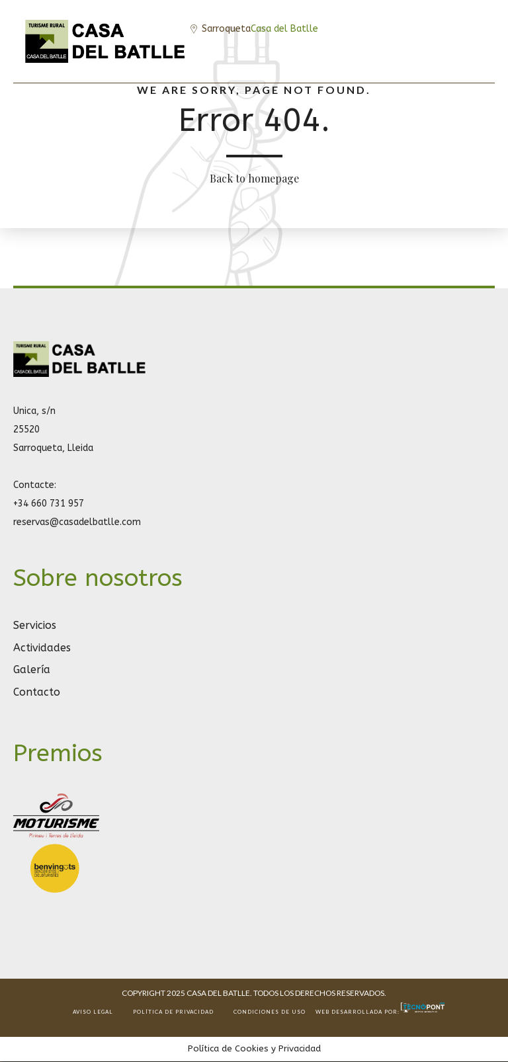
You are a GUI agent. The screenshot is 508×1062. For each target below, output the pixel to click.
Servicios (34, 625)
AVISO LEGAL (93, 1011)
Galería (31, 669)
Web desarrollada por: (381, 1011)
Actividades (42, 647)
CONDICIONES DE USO (269, 1011)
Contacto (36, 692)
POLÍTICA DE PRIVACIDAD (173, 1011)
